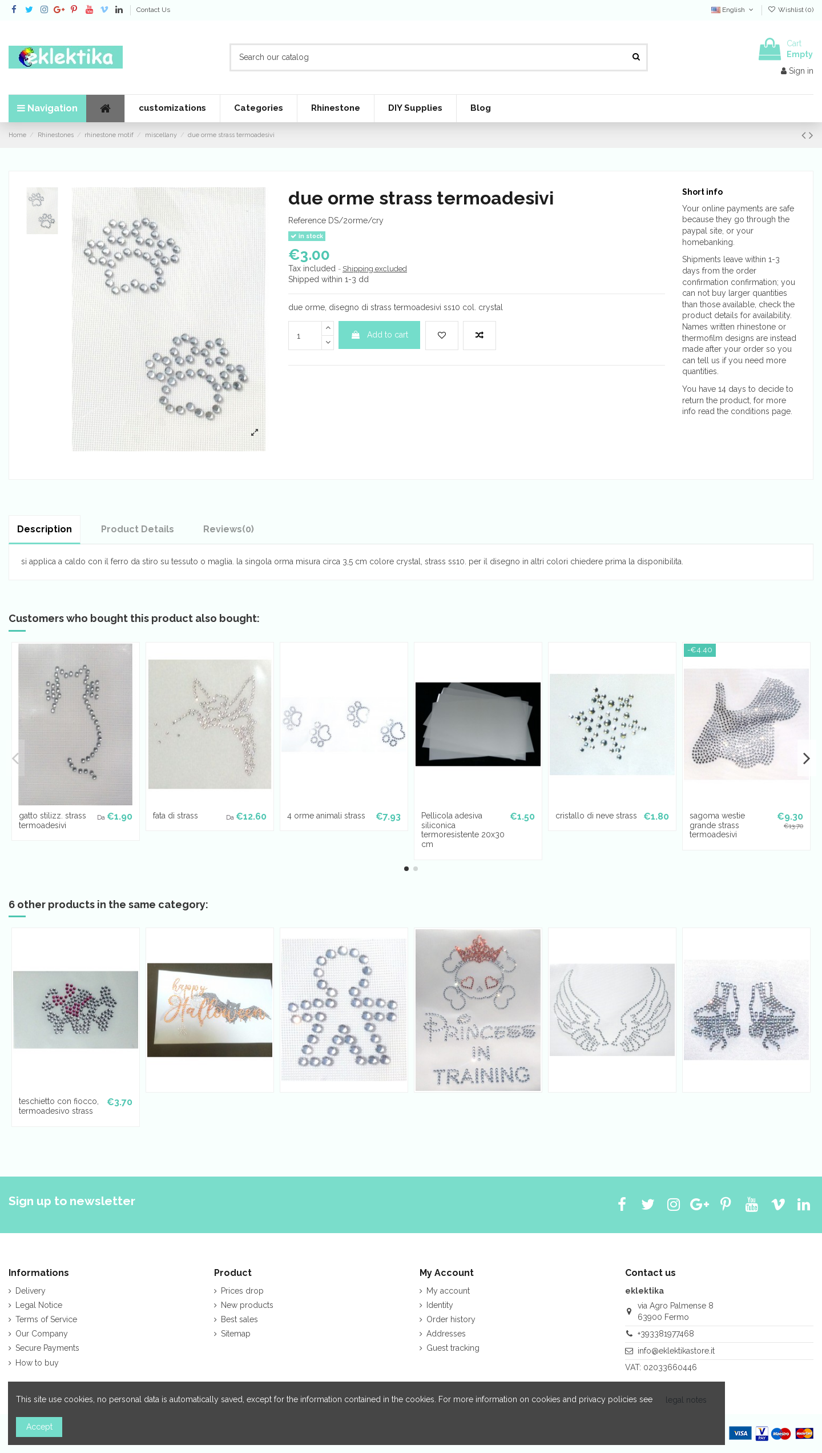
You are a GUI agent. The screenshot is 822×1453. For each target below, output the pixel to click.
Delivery (30, 1290)
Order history (451, 1319)
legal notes (686, 1399)
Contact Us (153, 10)
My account (448, 1290)
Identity (439, 1305)
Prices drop (242, 1290)
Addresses (446, 1333)
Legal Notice (38, 1305)
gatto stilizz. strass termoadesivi (52, 820)
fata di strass (175, 815)
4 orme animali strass (326, 815)
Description (44, 529)
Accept (39, 1426)
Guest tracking (453, 1347)
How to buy (37, 1362)
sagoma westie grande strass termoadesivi (717, 825)
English (733, 10)
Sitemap (236, 1333)
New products (247, 1305)
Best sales (239, 1319)
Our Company (41, 1333)
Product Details (137, 529)
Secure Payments (47, 1347)
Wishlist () (790, 10)
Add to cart (379, 334)
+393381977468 (666, 1333)
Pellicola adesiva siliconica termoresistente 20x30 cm (463, 830)
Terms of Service (46, 1319)
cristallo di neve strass (596, 815)
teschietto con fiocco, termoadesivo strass (59, 1106)
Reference (307, 220)
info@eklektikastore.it (676, 1350)
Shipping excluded (374, 268)
